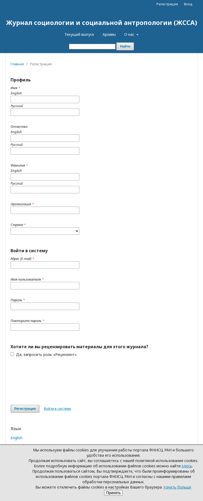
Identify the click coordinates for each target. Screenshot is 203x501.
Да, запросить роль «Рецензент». (44, 354)
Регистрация (167, 4)
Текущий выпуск (79, 34)
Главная (17, 64)
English (16, 437)
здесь (187, 465)
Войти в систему (57, 408)
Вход (188, 4)
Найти (125, 46)
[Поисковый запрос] (92, 46)
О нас (129, 34)
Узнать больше (177, 487)
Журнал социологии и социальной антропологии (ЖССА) (101, 22)
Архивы (109, 34)
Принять (113, 493)
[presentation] (51, 381)
